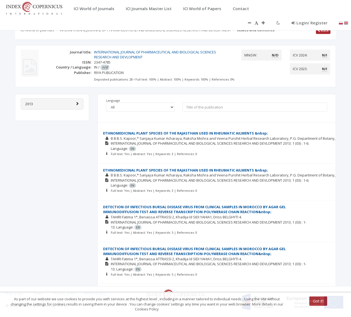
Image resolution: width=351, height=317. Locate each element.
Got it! (318, 301)
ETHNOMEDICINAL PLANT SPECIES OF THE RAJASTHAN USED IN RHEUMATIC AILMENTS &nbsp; (185, 133)
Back (323, 30)
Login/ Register (309, 22)
